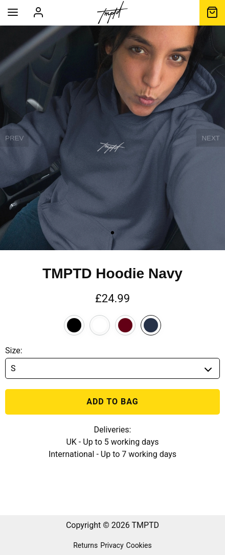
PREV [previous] (14, 138)
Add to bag (112, 401)
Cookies (139, 545)
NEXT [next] (210, 138)
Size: (13, 350)
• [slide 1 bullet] (112, 232)
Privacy (111, 545)
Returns (85, 545)
